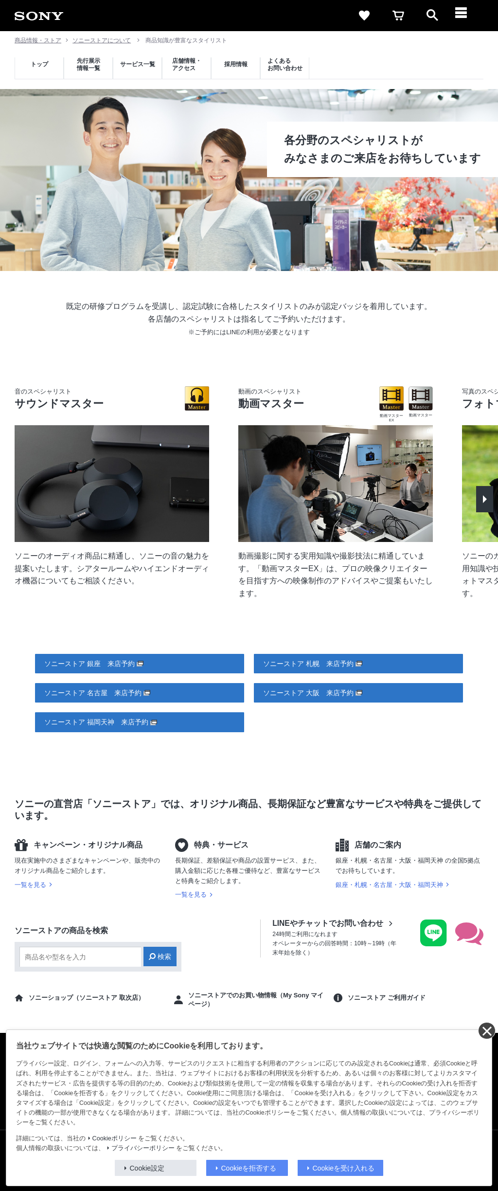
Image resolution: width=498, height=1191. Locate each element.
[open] (432, 15)
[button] (484, 499)
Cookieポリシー (114, 1138)
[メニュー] (466, 15)
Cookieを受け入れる (344, 1168)
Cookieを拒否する (249, 1168)
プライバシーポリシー (143, 1148)
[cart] (398, 15)
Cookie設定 (147, 1168)
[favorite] (364, 15)
